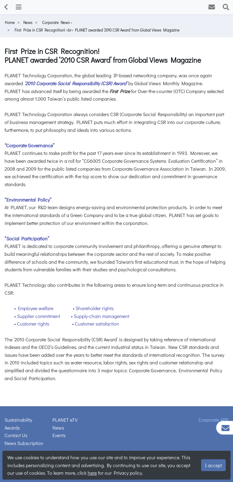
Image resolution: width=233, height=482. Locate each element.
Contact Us (16, 435)
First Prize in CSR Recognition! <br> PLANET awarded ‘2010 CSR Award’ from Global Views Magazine (97, 30)
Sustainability (18, 420)
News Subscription (24, 443)
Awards (12, 427)
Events (59, 435)
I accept (213, 465)
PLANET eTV (65, 420)
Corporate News (56, 22)
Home (10, 22)
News (27, 22)
